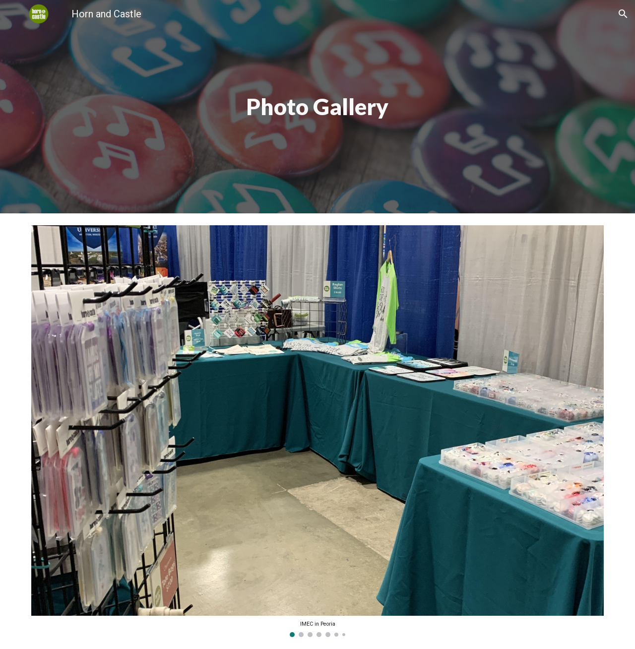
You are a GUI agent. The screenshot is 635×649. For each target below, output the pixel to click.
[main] (317, 107)
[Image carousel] (317, 431)
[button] (623, 14)
